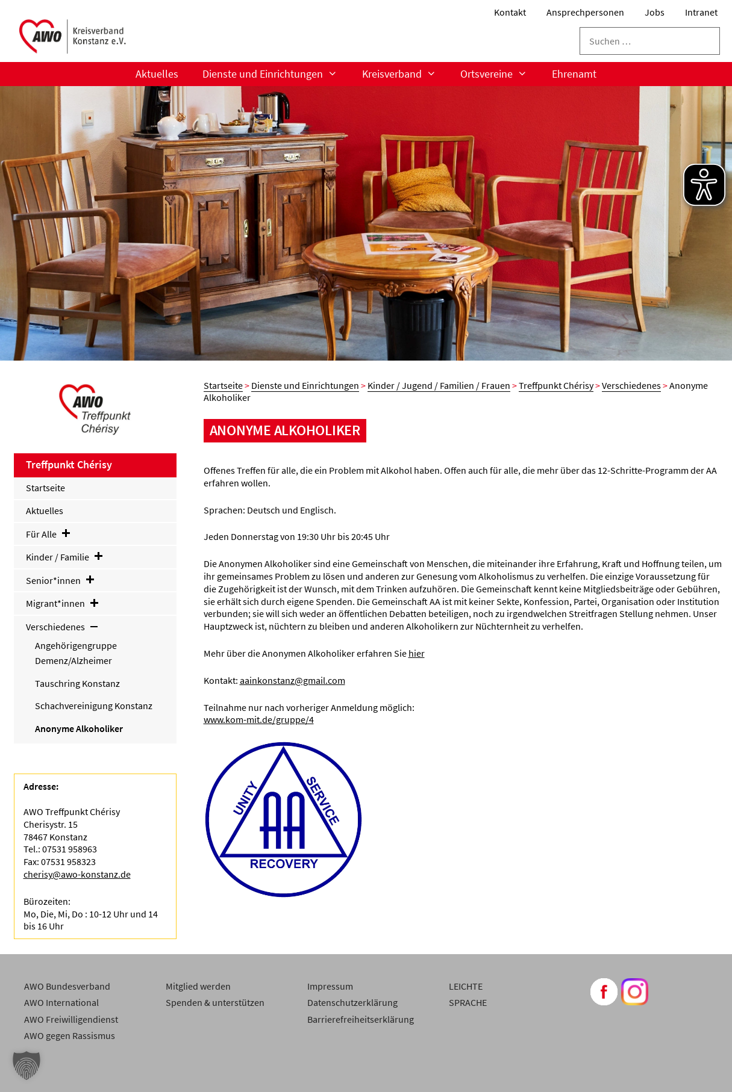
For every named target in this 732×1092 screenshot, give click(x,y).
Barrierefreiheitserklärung (360, 1019)
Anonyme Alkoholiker (79, 728)
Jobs (655, 12)
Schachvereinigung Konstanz (93, 706)
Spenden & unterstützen (215, 1002)
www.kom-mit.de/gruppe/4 (259, 719)
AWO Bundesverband (67, 986)
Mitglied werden (198, 986)
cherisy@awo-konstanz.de (77, 874)
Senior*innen (61, 580)
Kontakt (510, 12)
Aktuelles (157, 74)
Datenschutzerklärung (352, 1002)
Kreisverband (405, 74)
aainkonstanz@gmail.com (292, 680)
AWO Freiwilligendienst (71, 1019)
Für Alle (49, 534)
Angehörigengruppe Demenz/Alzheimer (76, 653)
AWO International (61, 1002)
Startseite (223, 385)
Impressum (330, 986)
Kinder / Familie (65, 557)
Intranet (701, 12)
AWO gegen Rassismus (69, 1035)
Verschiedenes (631, 385)
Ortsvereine (499, 74)
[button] (26, 1065)
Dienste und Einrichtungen (275, 74)
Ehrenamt (574, 74)
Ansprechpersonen (585, 12)
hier (416, 653)
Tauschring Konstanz (77, 683)
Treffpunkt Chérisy (556, 385)
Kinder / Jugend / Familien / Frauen (439, 385)
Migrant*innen (63, 603)
